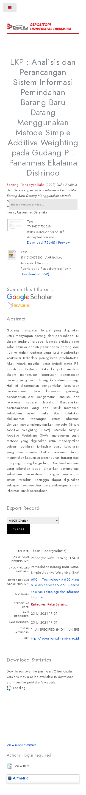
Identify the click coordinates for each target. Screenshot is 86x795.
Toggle (10, 8)
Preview (64, 242)
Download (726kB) (41, 242)
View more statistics (21, 744)
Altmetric (18, 778)
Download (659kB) (35, 274)
